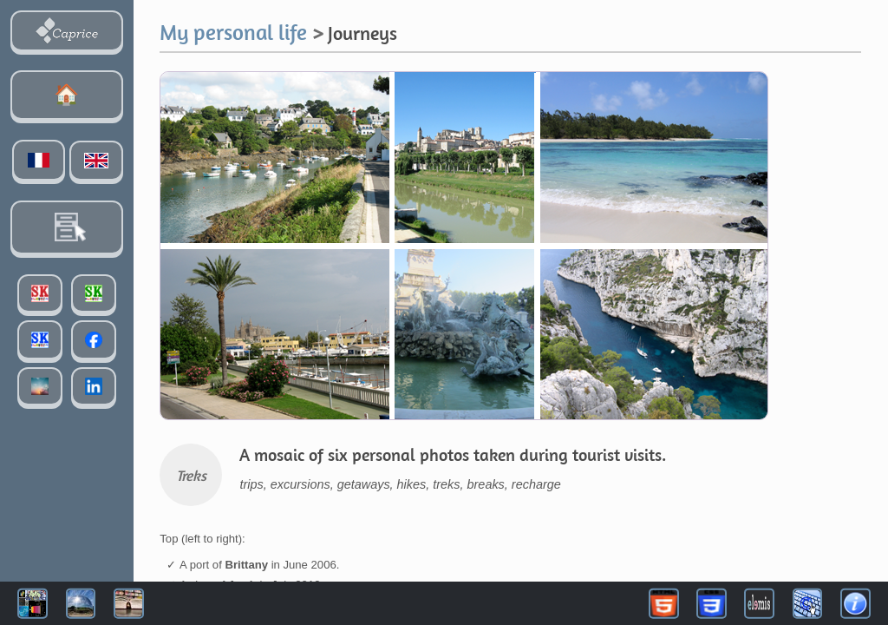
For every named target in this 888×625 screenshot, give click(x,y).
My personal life (233, 31)
